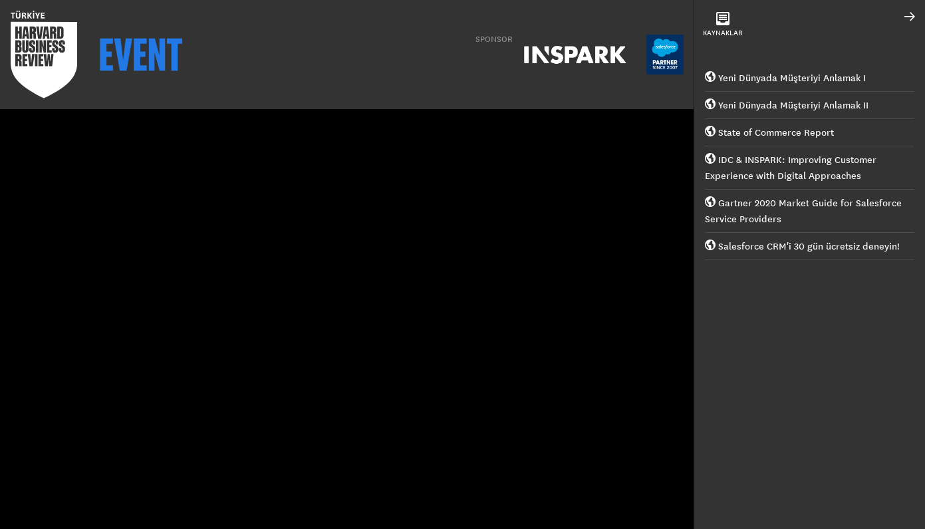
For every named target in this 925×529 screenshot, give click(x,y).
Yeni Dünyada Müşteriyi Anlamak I (785, 78)
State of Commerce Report (769, 132)
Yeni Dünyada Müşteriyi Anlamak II (786, 105)
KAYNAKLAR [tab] (723, 24)
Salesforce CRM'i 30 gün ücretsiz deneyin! (802, 246)
